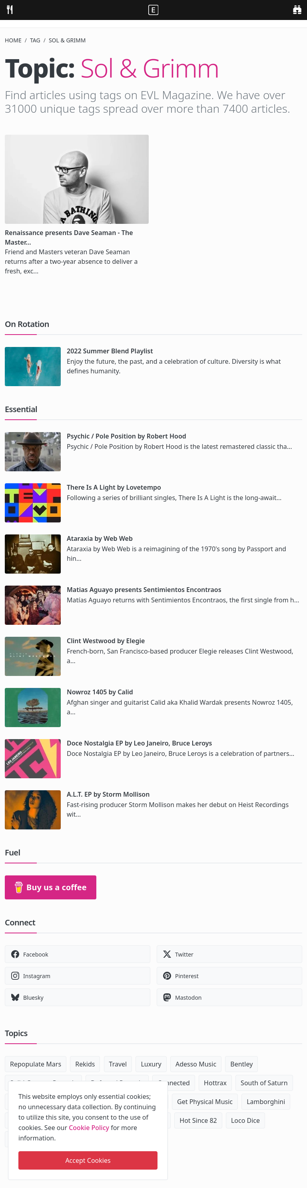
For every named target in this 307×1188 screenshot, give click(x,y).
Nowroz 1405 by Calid (100, 692)
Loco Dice (245, 1120)
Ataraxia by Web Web (100, 538)
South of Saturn (264, 1082)
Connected (173, 1082)
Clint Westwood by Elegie (106, 641)
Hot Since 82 (198, 1120)
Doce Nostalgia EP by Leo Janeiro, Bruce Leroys (139, 743)
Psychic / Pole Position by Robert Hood (126, 436)
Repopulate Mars (35, 1064)
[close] (161, 1085)
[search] (297, 9)
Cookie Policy (89, 1127)
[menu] (9, 9)
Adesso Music (195, 1064)
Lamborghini (266, 1101)
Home (13, 40)
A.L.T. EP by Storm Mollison (108, 794)
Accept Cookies (87, 1160)
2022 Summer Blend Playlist (110, 351)
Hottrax (215, 1082)
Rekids (85, 1064)
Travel (118, 1064)
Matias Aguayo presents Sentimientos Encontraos (144, 590)
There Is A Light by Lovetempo (114, 487)
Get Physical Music (205, 1101)
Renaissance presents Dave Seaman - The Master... (69, 237)
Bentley (241, 1064)
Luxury (151, 1064)
